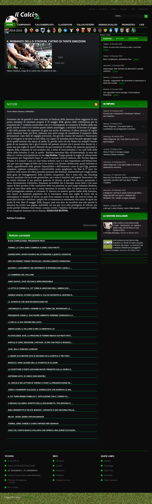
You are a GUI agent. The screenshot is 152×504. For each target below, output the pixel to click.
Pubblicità (60, 475)
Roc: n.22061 (13, 487)
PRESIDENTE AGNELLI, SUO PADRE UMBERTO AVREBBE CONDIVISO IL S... (41, 315)
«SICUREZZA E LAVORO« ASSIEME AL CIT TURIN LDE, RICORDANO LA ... (40, 309)
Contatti (59, 466)
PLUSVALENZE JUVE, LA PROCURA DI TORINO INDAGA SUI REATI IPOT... (40, 336)
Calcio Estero (85, 24)
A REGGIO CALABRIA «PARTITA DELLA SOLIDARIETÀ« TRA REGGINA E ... (40, 403)
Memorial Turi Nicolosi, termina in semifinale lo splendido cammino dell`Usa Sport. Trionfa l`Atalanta (121, 180)
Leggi (105, 50)
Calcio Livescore (110, 480)
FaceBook (103, 9)
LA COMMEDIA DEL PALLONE (21, 275)
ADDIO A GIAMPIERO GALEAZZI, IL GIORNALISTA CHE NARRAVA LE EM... (40, 390)
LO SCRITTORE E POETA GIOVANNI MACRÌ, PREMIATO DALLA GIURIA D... (40, 369)
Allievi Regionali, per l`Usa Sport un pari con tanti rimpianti (121, 140)
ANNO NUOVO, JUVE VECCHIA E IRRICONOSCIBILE (30, 282)
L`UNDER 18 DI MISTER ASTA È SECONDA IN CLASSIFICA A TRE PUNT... (39, 356)
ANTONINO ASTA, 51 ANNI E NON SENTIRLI (27, 376)
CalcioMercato (44, 24)
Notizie (92, 9)
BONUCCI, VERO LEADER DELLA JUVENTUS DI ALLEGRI (33, 363)
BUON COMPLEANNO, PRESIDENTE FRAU (26, 241)
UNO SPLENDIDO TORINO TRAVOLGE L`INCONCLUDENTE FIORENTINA (39, 261)
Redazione (143, 9)
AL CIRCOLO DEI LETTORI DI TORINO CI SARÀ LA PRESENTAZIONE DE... (40, 383)
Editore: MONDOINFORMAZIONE (21, 466)
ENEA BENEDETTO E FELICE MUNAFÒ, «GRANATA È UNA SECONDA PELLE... (42, 410)
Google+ (123, 9)
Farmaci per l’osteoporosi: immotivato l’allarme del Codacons (121, 115)
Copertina (107, 38)
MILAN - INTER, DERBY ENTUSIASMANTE (26, 417)
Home (10, 24)
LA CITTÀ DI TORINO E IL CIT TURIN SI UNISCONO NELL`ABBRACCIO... (39, 288)
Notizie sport (59, 63)
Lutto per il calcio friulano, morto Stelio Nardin (121, 208)
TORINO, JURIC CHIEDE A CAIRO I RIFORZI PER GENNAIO (33, 424)
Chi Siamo (60, 461)
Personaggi (108, 466)
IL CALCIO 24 (13, 461)
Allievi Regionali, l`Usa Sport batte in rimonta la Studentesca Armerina (122, 166)
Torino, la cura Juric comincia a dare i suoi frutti (122, 47)
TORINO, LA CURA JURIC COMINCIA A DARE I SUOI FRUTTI (34, 248)
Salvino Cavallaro (90, 225)
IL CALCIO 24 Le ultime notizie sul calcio (22, 19)
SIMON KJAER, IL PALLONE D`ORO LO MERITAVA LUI (31, 329)
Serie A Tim (108, 471)
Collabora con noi (63, 480)
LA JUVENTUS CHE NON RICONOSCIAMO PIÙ (28, 302)
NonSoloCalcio (108, 24)
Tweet (60, 57)
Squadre (107, 461)
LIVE (142, 24)
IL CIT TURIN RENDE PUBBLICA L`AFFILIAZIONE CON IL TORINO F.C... (38, 396)
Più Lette (120, 38)
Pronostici (128, 24)
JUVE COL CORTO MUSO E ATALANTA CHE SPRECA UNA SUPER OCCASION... (42, 430)
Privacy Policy (28, 497)
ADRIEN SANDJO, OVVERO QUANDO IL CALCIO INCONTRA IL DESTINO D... (41, 295)
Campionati (24, 24)
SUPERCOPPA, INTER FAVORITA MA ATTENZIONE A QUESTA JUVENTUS (39, 254)
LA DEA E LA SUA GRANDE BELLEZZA (25, 322)
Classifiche (133, 38)
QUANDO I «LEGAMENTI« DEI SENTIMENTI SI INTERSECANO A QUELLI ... (40, 268)
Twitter (113, 9)
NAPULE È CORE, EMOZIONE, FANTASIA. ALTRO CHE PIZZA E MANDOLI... (40, 342)
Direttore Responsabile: (24, 475)
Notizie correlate (19, 235)
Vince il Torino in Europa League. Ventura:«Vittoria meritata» (116, 153)
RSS (133, 9)
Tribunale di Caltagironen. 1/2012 (17, 481)
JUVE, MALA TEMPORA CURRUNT (23, 349)
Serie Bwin (108, 475)
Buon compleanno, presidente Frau (117, 59)
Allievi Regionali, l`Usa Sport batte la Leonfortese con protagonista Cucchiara (119, 127)
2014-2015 (15, 30)
